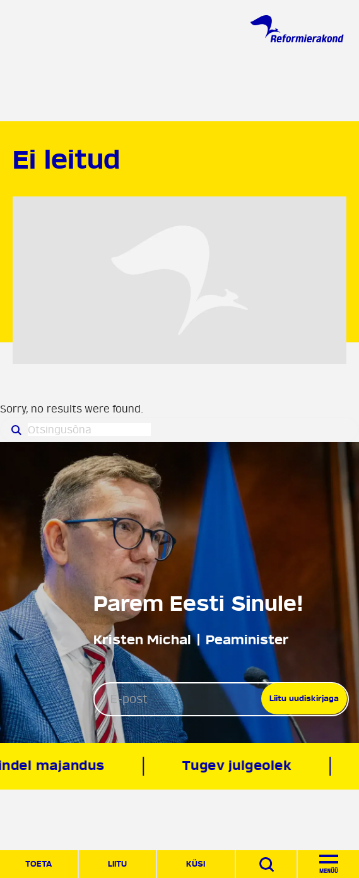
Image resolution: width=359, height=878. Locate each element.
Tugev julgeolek (237, 766)
